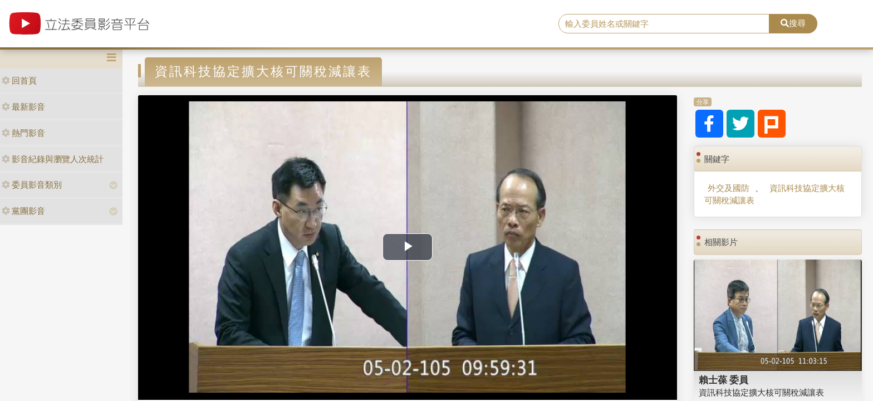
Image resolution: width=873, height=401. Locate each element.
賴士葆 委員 (724, 380)
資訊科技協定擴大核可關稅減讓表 (774, 193)
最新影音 (23, 106)
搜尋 (793, 23)
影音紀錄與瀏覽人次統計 (53, 159)
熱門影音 (23, 133)
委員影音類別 (32, 184)
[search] (664, 24)
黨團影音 (23, 211)
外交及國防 (728, 188)
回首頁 (19, 80)
